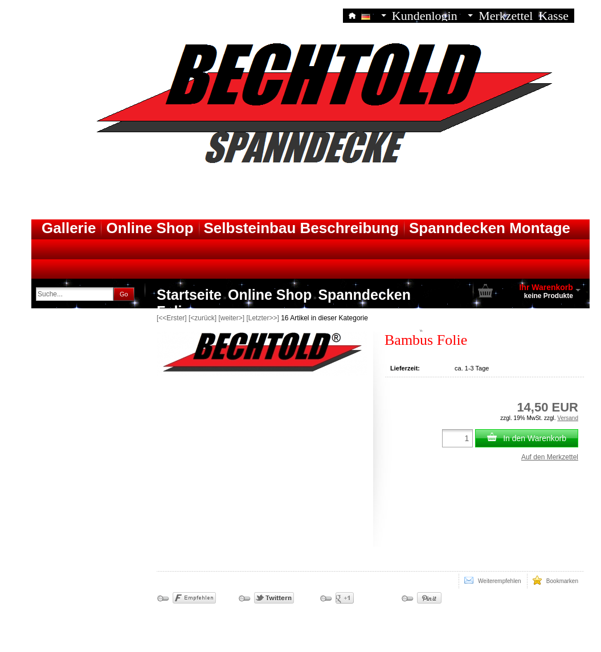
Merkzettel (506, 15)
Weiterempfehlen (492, 580)
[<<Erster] (172, 318)
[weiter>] (231, 318)
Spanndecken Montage (489, 228)
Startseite (189, 295)
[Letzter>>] (262, 318)
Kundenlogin (432, 15)
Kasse (553, 15)
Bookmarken (555, 580)
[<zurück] (202, 318)
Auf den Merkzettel (549, 457)
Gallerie (69, 228)
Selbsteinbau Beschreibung (301, 228)
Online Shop (149, 228)
